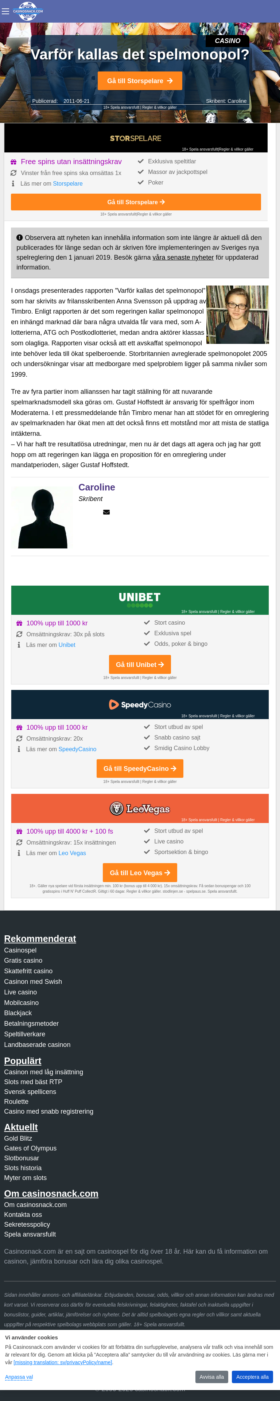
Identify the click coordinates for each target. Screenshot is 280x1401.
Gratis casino (23, 960)
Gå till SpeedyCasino (140, 768)
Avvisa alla (212, 1377)
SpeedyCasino (77, 749)
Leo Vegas (72, 853)
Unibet (66, 645)
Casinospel (20, 950)
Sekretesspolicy (27, 1224)
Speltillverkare (24, 1034)
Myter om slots (25, 1177)
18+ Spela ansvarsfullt (121, 107)
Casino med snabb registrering (48, 1111)
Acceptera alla (252, 1377)
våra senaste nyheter (183, 257)
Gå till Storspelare (140, 81)
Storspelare (68, 184)
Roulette (16, 1101)
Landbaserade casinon (37, 1044)
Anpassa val (19, 1377)
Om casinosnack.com (35, 1204)
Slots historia (23, 1168)
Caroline (237, 101)
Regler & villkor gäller (159, 107)
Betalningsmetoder (31, 1023)
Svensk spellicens (30, 1091)
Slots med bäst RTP (33, 1082)
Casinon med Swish (33, 981)
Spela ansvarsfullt (30, 1234)
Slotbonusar (21, 1158)
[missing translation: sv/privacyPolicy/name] (62, 1362)
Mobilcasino (21, 1002)
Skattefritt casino (28, 971)
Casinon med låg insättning (43, 1072)
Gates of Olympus (30, 1148)
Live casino (20, 992)
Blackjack (18, 1013)
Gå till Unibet (140, 664)
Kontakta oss (23, 1214)
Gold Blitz (18, 1138)
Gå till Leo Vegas (140, 873)
